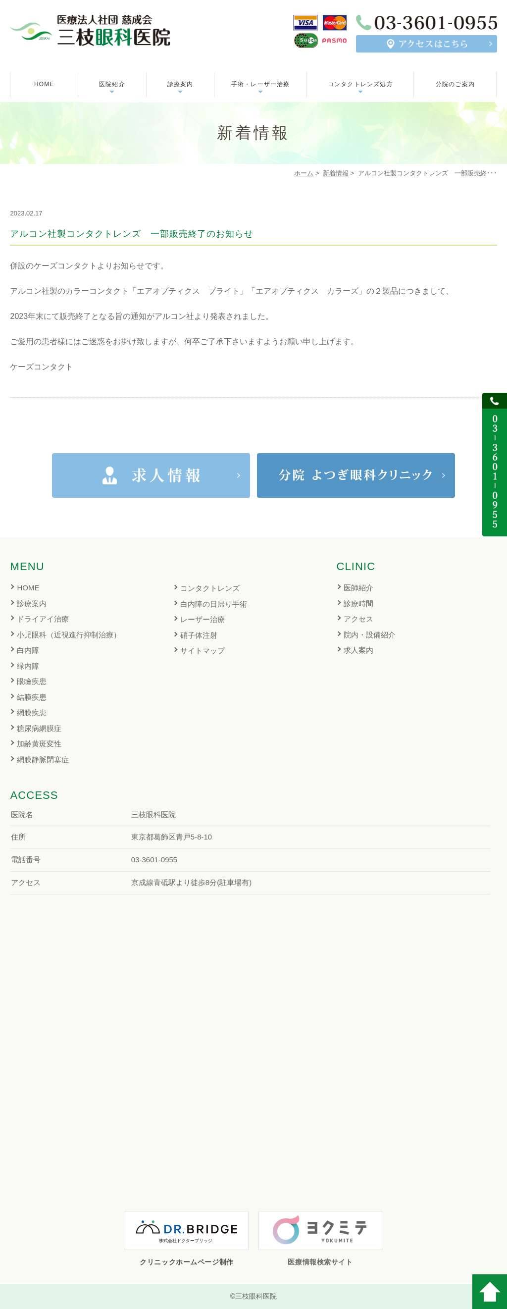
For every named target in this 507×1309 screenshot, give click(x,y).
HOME (44, 84)
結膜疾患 (32, 697)
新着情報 (336, 173)
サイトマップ (202, 650)
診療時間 (358, 603)
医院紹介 (112, 84)
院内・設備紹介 (370, 634)
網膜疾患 (32, 712)
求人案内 (358, 650)
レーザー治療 (202, 619)
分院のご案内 (455, 84)
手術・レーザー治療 (260, 84)
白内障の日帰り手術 (213, 604)
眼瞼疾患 (32, 681)
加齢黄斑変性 (39, 743)
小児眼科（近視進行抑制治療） (69, 634)
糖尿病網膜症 (39, 728)
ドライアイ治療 (43, 619)
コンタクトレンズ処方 (360, 84)
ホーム (303, 173)
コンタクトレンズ (210, 588)
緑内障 (28, 666)
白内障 (28, 650)
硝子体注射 (198, 635)
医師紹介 (358, 587)
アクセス (358, 619)
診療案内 (32, 603)
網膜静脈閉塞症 (43, 759)
